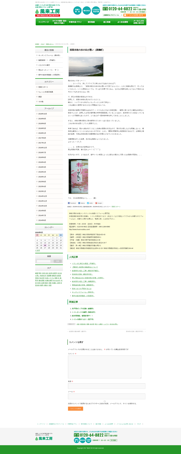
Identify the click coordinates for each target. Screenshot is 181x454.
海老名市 (43, 275)
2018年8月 (42, 119)
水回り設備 (41, 283)
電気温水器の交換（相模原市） (83, 285)
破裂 (36, 273)
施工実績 (98, 424)
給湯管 (54, 273)
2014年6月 (42, 220)
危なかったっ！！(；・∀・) (48, 70)
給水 (46, 273)
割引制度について (86, 424)
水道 (78, 324)
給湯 (50, 273)
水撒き (46, 285)
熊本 (40, 273)
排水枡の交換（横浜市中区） (82, 274)
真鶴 (87, 324)
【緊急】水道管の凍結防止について (85, 267)
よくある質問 (109, 424)
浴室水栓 (83, 324)
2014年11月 (42, 201)
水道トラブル (49, 278)
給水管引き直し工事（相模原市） (84, 281)
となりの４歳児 (44, 65)
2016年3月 (42, 167)
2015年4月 (42, 186)
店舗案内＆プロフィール (56, 424)
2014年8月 (42, 211)
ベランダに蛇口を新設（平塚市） (84, 263)
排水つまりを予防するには (81, 288)
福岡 (41, 285)
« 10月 (37, 250)
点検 (58, 283)
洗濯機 (49, 275)
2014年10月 (42, 206)
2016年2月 (42, 172)
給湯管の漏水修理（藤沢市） (77, 331)
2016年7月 (42, 152)
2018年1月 (42, 133)
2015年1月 (42, 191)
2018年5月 (42, 128)
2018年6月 (42, 123)
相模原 (53, 275)
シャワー (106, 324)
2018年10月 (42, 114)
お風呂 (100, 324)
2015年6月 (42, 182)
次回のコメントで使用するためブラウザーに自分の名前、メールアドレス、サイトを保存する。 (102, 403)
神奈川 (37, 278)
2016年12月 (42, 148)
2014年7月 (42, 215)
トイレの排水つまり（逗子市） (83, 319)
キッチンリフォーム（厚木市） (83, 292)
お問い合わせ (134, 15)
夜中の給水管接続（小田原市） (83, 296)
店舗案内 (113, 15)
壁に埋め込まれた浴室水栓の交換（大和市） (88, 278)
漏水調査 (42, 280)
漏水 (46, 283)
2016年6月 (42, 157)
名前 (70, 381)
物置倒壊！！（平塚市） (47, 60)
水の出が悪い (114, 324)
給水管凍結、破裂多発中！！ (82, 316)
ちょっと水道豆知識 (45, 92)
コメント (72, 354)
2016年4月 (42, 162)
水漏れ (54, 283)
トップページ (41, 424)
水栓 (43, 273)
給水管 (92, 324)
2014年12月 (42, 196)
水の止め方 (56, 280)
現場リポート (116, 206)
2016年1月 (42, 177)
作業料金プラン (72, 424)
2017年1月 (42, 143)
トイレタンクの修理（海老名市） (84, 312)
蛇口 (96, 324)
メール (71, 392)
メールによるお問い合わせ (125, 424)
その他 (40, 101)
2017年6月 (42, 138)
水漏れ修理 (49, 280)
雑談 (40, 97)
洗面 (49, 283)
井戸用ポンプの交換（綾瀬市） (83, 308)
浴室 (49, 285)
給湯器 (58, 275)
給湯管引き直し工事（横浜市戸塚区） (86, 271)
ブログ (139, 424)
